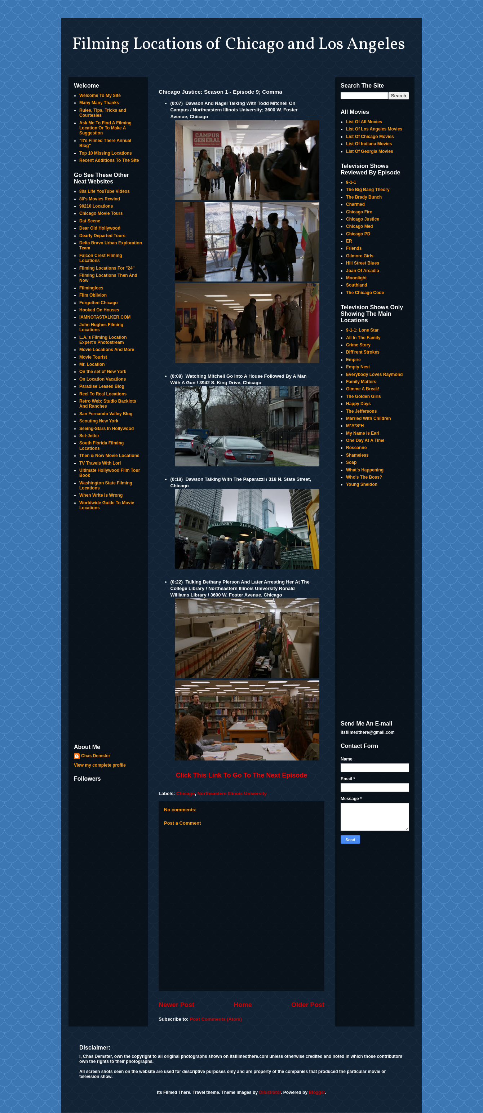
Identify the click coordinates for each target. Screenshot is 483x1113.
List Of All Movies (364, 121)
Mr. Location (92, 364)
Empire (353, 359)
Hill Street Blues (362, 263)
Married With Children (368, 418)
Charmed (355, 204)
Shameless (357, 455)
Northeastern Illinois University (232, 793)
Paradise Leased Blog (101, 386)
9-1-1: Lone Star (362, 330)
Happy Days (358, 403)
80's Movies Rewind (99, 198)
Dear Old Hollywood (99, 228)
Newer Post (176, 1004)
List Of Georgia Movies (369, 151)
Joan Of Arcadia (362, 270)
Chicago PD (358, 233)
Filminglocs (91, 288)
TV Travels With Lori (100, 463)
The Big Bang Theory (368, 189)
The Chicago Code (365, 292)
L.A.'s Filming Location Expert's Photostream (103, 340)
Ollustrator (270, 1092)
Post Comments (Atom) (216, 1019)
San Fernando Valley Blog (105, 413)
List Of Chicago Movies (370, 136)
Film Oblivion (93, 295)
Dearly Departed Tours (102, 235)
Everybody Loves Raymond (374, 374)
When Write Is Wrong (101, 495)
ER (349, 241)
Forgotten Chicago (98, 302)
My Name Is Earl (362, 433)
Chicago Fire (359, 211)
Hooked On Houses (99, 309)
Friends (354, 248)
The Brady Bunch (364, 197)
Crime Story (358, 344)
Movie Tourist (93, 357)
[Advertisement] (108, 628)
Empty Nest (358, 366)
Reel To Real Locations (103, 393)
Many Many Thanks (99, 102)
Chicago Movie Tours (101, 213)
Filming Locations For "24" (106, 268)
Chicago (185, 793)
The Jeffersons (361, 411)
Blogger (317, 1092)
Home (243, 1004)
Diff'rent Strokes (363, 352)
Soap (351, 462)
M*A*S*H (355, 425)
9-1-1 (351, 182)
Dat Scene (89, 220)
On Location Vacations (102, 379)
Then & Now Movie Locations (109, 455)
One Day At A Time (365, 440)
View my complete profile (100, 765)
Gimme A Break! (362, 388)
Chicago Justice (362, 219)
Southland (356, 285)
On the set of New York (102, 371)
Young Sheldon (361, 484)
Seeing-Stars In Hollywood (106, 428)
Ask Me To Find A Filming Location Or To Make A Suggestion (105, 128)
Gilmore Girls (359, 255)
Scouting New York (98, 421)
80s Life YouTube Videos (104, 191)
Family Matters (361, 381)
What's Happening (365, 470)
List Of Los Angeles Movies (374, 129)
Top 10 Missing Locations (105, 153)
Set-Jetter (89, 435)
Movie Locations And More (106, 349)
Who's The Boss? (364, 477)
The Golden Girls (363, 396)
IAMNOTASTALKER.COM (104, 317)
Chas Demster (95, 755)
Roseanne (356, 447)
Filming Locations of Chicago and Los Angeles (238, 44)
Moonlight (356, 277)
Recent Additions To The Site (109, 160)
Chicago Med (359, 226)
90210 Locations (96, 206)
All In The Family (363, 337)
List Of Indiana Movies (369, 143)
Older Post (307, 1004)
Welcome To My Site (100, 95)
